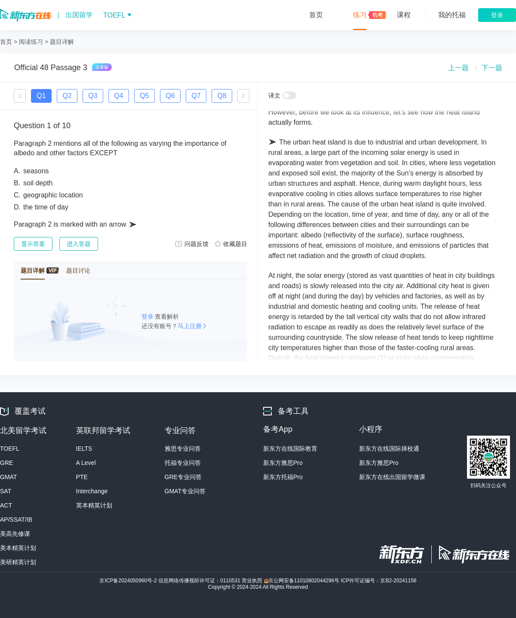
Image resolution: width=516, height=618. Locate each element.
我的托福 (452, 14)
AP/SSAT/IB (16, 519)
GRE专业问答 (183, 476)
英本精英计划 (94, 505)
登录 (148, 316)
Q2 (66, 95)
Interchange (92, 491)
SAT (5, 491)
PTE (82, 476)
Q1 (41, 95)
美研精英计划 (18, 562)
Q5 (144, 95)
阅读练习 (31, 41)
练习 (360, 14)
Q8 (221, 95)
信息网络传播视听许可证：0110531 (200, 581)
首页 (316, 14)
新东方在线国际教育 (290, 448)
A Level (86, 462)
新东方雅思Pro (283, 462)
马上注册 (190, 326)
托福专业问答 (183, 462)
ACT (6, 505)
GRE (6, 462)
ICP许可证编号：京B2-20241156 (378, 581)
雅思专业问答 (183, 448)
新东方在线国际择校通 (389, 448)
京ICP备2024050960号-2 (128, 581)
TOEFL (9, 448)
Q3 (92, 95)
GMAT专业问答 (185, 491)
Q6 (170, 95)
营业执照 (253, 581)
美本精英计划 (18, 547)
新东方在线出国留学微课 (392, 476)
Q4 (118, 95)
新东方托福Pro (283, 476)
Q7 (195, 95)
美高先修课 (15, 533)
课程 (404, 14)
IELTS (84, 448)
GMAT (8, 476)
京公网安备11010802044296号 (302, 581)
